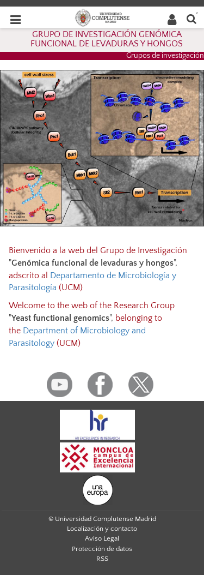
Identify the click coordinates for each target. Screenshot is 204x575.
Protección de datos (102, 549)
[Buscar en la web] (191, 18)
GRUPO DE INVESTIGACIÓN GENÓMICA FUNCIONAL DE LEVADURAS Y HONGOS (106, 39)
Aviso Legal (102, 538)
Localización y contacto (102, 528)
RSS (102, 558)
